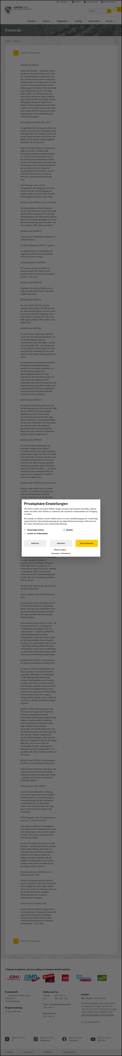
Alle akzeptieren (86, 543)
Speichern (61, 543)
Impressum (55, 553)
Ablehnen (35, 543)
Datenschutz (66, 553)
